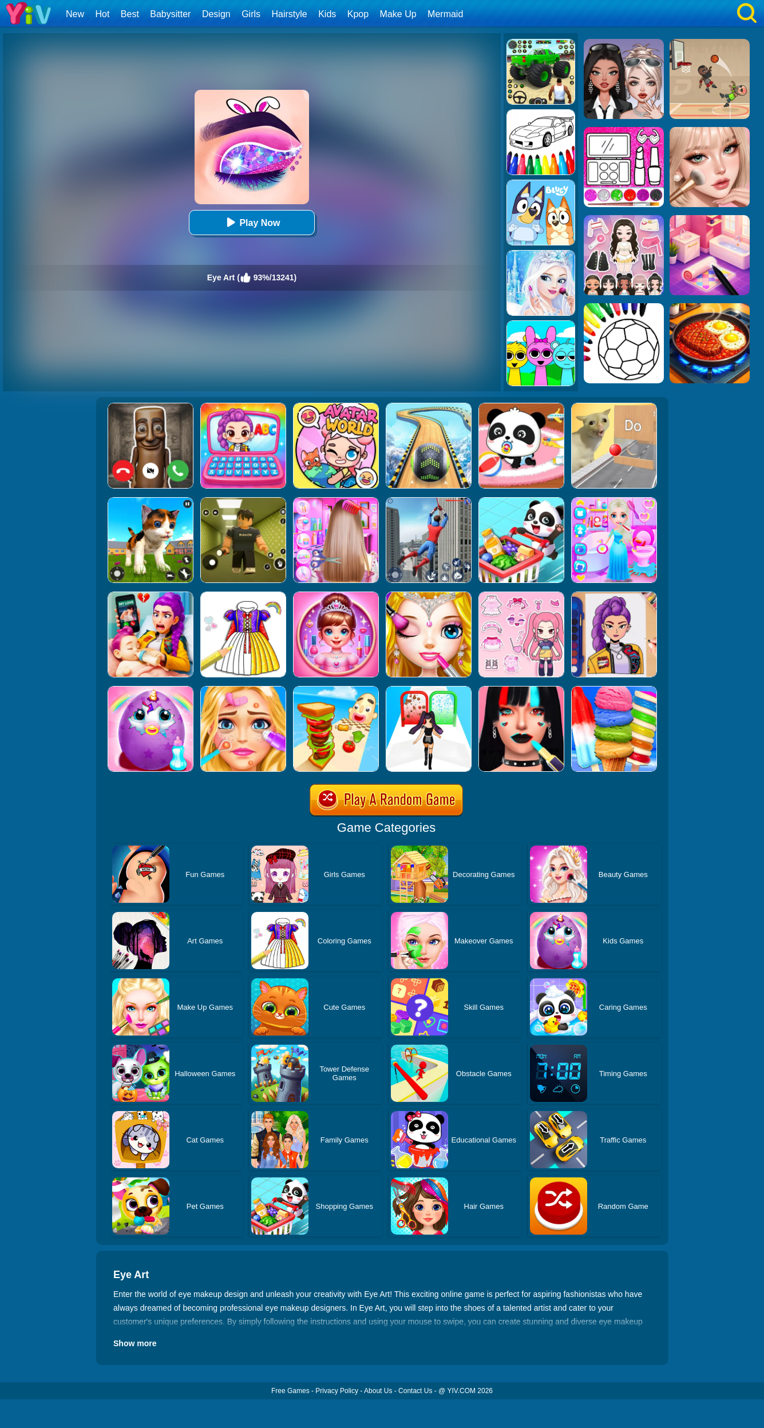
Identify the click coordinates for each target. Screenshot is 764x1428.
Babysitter (170, 14)
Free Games (290, 1391)
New (75, 14)
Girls (251, 14)
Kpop (358, 14)
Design (216, 14)
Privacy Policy (336, 1391)
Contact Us (415, 1391)
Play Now (251, 222)
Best (130, 14)
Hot (102, 14)
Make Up (398, 14)
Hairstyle (289, 14)
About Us (378, 1391)
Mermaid (445, 14)
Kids (327, 14)
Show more (134, 1343)
